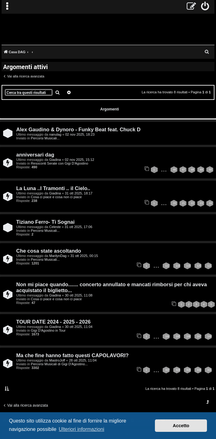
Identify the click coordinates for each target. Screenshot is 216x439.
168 (209, 336)
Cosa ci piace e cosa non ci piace (56, 197)
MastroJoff (57, 360)
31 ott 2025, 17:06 (78, 227)
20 (174, 203)
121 (209, 265)
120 (199, 265)
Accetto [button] (181, 425)
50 (210, 169)
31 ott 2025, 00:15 (84, 256)
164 (167, 336)
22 (192, 203)
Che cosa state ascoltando (48, 251)
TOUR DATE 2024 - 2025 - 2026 (53, 322)
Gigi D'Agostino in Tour (48, 330)
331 (209, 369)
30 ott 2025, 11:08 (79, 295)
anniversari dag (35, 154)
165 (178, 336)
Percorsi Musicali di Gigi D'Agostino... (59, 364)
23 (201, 203)
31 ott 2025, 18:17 (79, 193)
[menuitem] (205, 7)
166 (188, 336)
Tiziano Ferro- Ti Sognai (45, 222)
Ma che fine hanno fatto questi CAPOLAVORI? (72, 355)
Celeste (55, 227)
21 (183, 203)
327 (167, 369)
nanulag (55, 134)
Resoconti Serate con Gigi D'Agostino (59, 163)
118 (178, 265)
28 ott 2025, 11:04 (83, 360)
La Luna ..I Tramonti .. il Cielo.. (53, 188)
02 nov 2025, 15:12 (79, 159)
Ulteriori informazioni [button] (81, 429)
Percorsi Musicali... (45, 138)
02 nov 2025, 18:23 (79, 134)
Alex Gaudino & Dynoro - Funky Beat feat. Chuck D (78, 129)
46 (174, 169)
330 (199, 369)
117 (167, 265)
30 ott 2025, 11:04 (79, 327)
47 (183, 169)
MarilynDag (58, 256)
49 (201, 169)
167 (199, 336)
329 (188, 369)
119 (188, 265)
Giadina (55, 159)
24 (210, 203)
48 (192, 169)
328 (178, 369)
